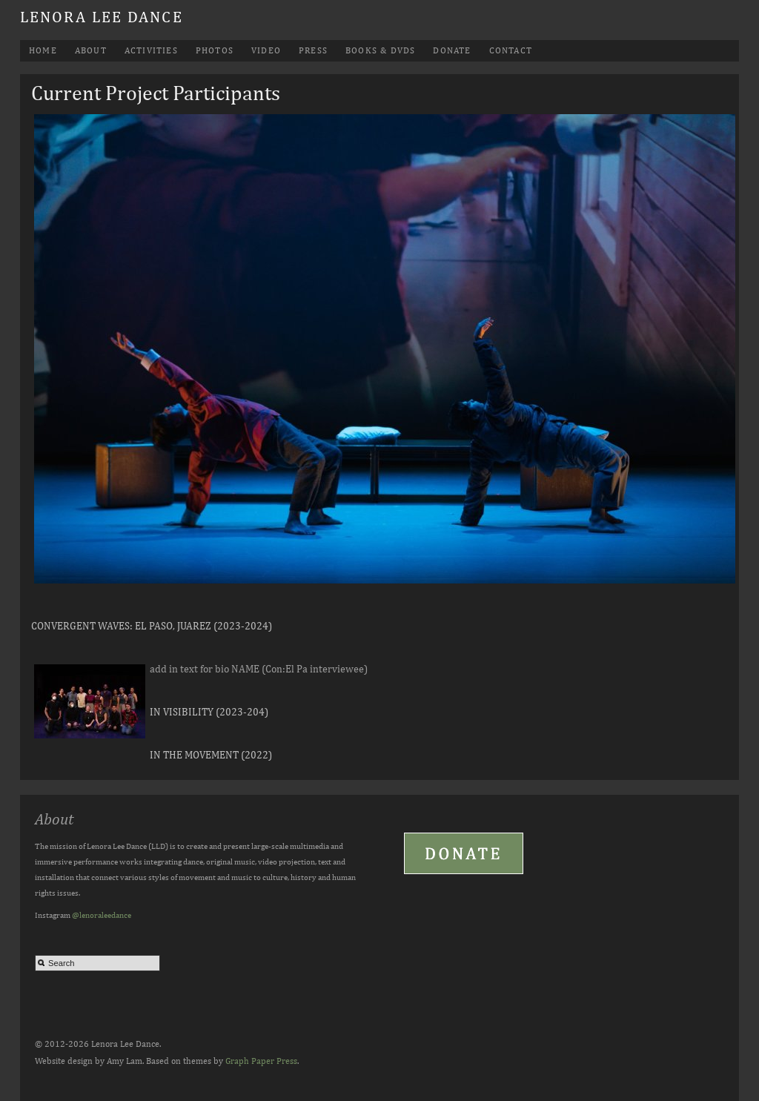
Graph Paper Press (261, 1061)
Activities (151, 50)
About (91, 50)
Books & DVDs (380, 50)
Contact (510, 50)
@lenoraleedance (101, 914)
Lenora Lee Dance (101, 16)
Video (266, 50)
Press (313, 50)
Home (43, 50)
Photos (214, 50)
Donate (452, 50)
